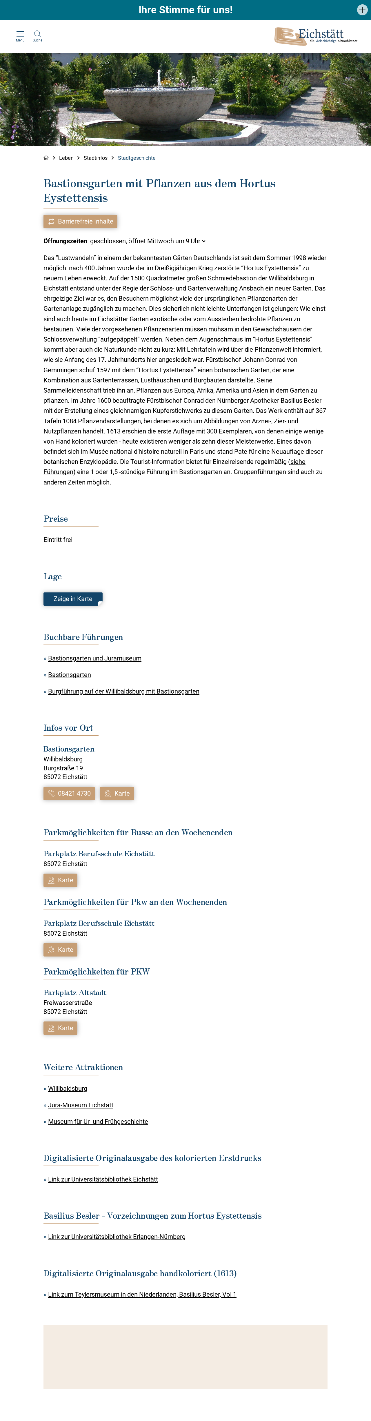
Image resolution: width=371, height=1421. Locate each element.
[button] (362, 9)
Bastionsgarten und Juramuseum (94, 658)
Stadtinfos (96, 158)
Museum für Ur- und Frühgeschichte (98, 1121)
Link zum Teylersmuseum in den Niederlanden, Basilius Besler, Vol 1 (142, 1294)
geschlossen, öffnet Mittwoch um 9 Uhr (145, 241)
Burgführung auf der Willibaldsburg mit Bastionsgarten (123, 691)
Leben (66, 158)
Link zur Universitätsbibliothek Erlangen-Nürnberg (117, 1237)
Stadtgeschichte (137, 158)
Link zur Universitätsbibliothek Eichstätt (103, 1179)
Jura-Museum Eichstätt (80, 1105)
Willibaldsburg (67, 1088)
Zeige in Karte (73, 598)
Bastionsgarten (69, 674)
